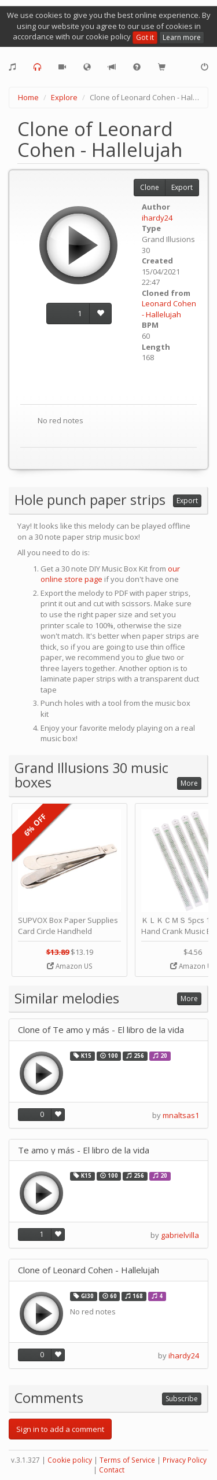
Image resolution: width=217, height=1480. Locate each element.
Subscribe (181, 1399)
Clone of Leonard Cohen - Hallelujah (88, 1270)
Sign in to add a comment (60, 1429)
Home (28, 97)
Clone (149, 187)
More (189, 783)
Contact (111, 1470)
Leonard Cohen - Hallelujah (169, 309)
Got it (145, 37)
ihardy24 (157, 218)
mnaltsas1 (181, 1115)
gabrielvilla (180, 1235)
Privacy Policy (185, 1460)
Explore (64, 97)
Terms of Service (127, 1460)
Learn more (182, 37)
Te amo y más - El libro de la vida (83, 1150)
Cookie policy (69, 1460)
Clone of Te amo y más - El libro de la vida (101, 1030)
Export (182, 187)
